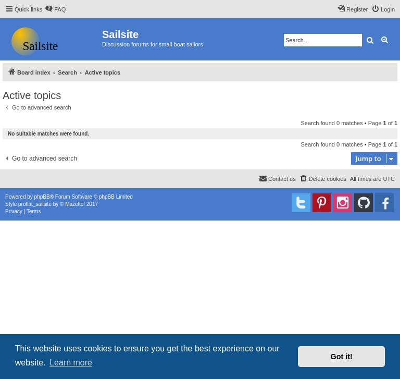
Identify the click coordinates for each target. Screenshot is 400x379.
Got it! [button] (342, 356)
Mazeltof (75, 204)
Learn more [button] (70, 362)
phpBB (42, 197)
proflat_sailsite (35, 204)
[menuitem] (55, 9)
